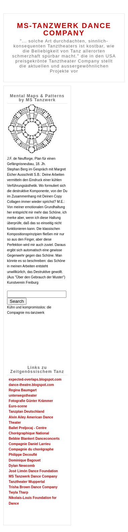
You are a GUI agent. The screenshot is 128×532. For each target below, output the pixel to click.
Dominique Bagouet (25, 460)
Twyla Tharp (18, 492)
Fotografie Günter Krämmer (31, 401)
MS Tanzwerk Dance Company (33, 476)
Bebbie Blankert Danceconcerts (34, 438)
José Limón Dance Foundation (33, 471)
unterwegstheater (23, 395)
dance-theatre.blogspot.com (31, 385)
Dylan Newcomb (22, 466)
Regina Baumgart (23, 390)
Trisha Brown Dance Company (33, 487)
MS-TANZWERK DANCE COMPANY (64, 29)
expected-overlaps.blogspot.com (35, 379)
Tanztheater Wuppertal (27, 482)
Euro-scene (18, 406)
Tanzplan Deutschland (26, 411)
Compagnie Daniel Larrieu (30, 444)
